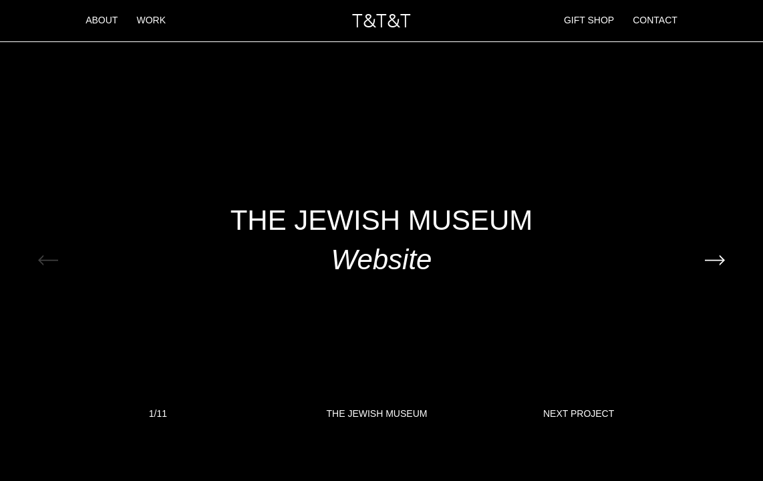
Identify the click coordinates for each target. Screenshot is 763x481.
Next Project (578, 414)
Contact (655, 20)
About (102, 20)
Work (151, 20)
